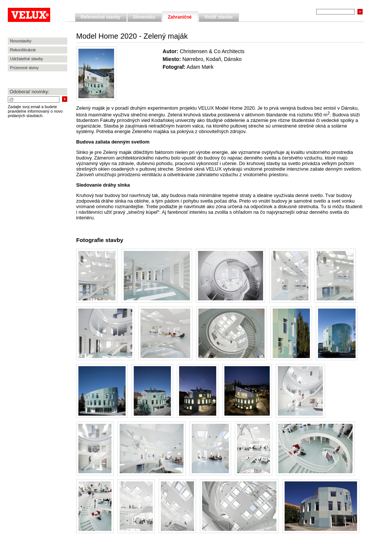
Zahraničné (180, 17)
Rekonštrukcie (23, 50)
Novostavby (20, 41)
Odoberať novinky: (29, 91)
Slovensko (144, 17)
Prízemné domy (24, 67)
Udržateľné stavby (26, 59)
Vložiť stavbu (218, 17)
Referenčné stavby (100, 17)
